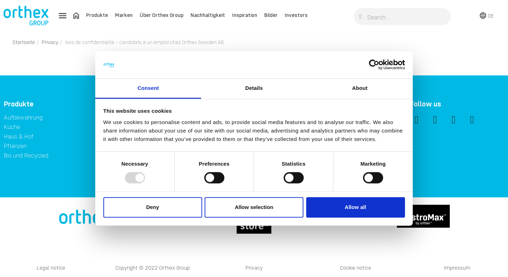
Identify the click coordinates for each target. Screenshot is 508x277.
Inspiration (244, 15)
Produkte (97, 15)
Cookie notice (355, 267)
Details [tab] (254, 88)
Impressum (457, 267)
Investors (296, 15)
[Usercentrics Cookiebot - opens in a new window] (374, 65)
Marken (124, 15)
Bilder (271, 15)
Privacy (254, 267)
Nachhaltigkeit (207, 15)
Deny (152, 207)
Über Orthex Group (161, 15)
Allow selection (254, 207)
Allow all (355, 207)
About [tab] (360, 88)
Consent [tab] (148, 88)
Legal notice (51, 267)
